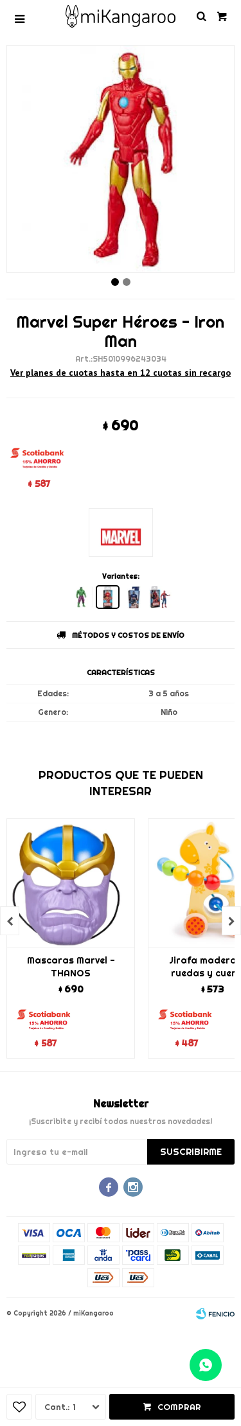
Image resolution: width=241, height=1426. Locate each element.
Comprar (179, 1407)
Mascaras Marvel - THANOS (71, 967)
